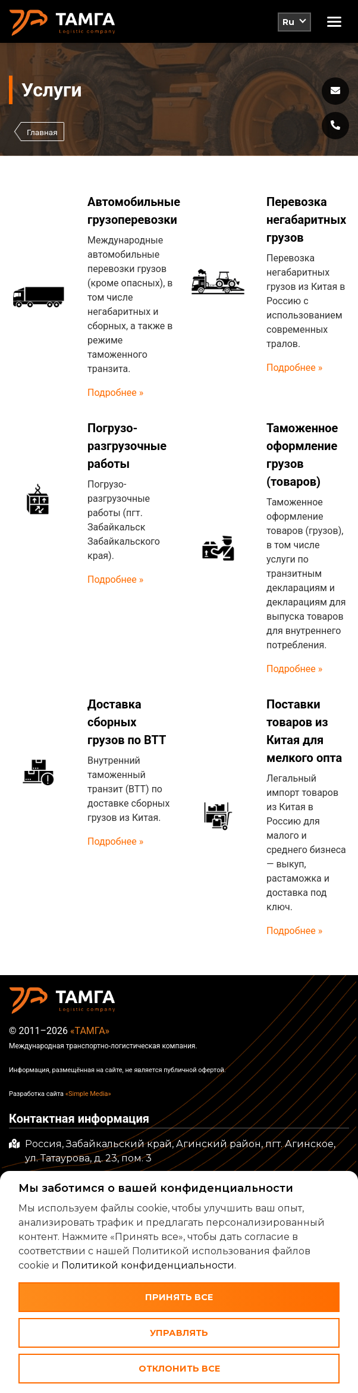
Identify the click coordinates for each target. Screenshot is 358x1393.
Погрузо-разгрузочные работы (127, 446)
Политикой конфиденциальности (147, 1265)
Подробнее (113, 392)
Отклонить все (179, 1368)
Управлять (179, 1333)
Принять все (179, 1297)
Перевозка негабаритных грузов (306, 220)
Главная (42, 132)
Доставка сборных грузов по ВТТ (126, 722)
